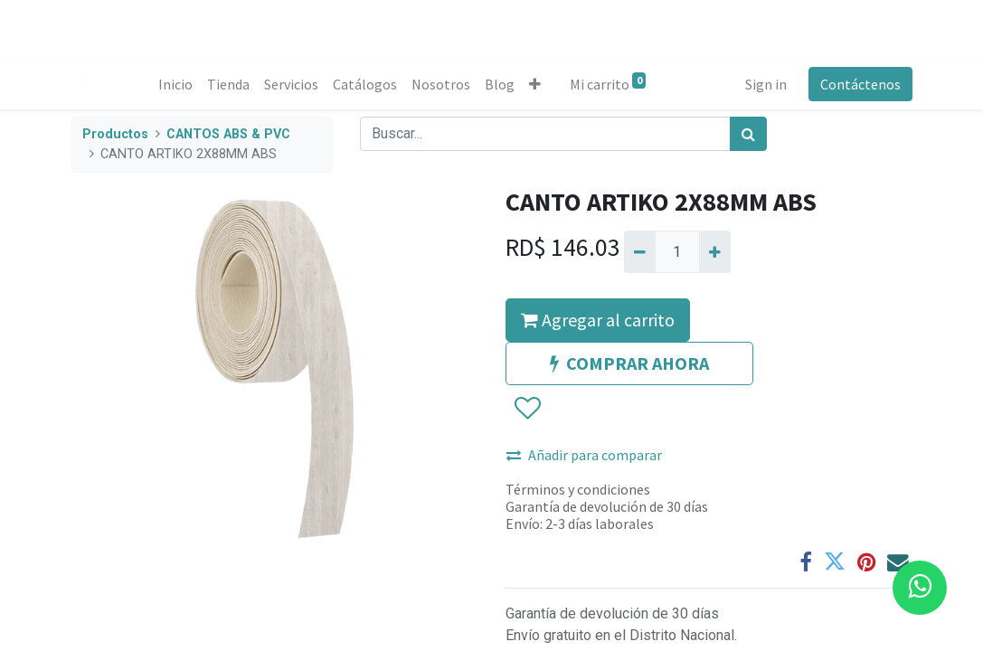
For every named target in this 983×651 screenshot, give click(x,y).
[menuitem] (175, 84)
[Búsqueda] (748, 134)
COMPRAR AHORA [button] (629, 363)
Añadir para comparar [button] (584, 455)
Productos (115, 134)
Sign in (766, 84)
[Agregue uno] (715, 251)
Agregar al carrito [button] (598, 319)
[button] (535, 84)
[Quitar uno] (640, 251)
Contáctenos (860, 84)
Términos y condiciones (578, 489)
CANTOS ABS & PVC (228, 134)
